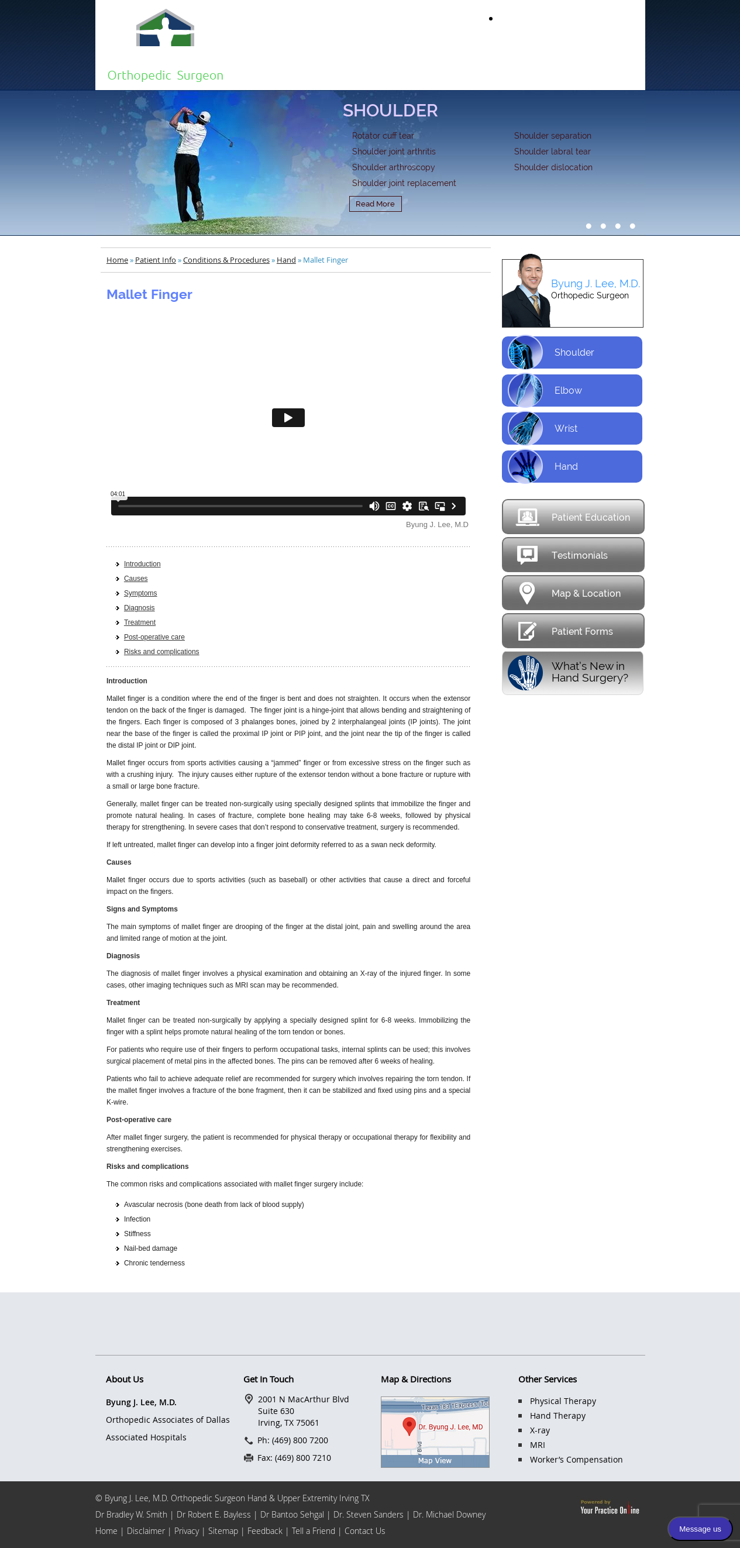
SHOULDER (390, 110)
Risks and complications (161, 652)
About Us (342, 72)
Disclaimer (147, 1530)
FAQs (550, 72)
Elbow (545, 390)
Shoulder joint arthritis (394, 151)
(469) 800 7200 (603, 41)
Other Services (547, 1379)
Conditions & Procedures (226, 259)
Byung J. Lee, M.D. (595, 283)
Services (488, 72)
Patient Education (572, 516)
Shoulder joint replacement (404, 183)
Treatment (140, 622)
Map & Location (568, 593)
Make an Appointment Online (573, 18)
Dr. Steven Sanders (368, 1514)
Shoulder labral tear (552, 151)
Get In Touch (268, 1379)
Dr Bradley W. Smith (131, 1514)
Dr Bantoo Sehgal (292, 1514)
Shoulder (551, 352)
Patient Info (418, 72)
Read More (375, 203)
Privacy (186, 1530)
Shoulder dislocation (553, 167)
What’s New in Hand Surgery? (590, 671)
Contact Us (365, 1530)
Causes (136, 579)
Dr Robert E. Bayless (214, 1514)
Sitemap (223, 1530)
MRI (537, 1444)
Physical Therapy (563, 1400)
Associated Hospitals (146, 1437)
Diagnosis (139, 608)
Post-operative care (154, 637)
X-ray (540, 1430)
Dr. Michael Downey (449, 1514)
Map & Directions (416, 1379)
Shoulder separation (552, 135)
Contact (613, 72)
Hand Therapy (558, 1415)
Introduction (142, 564)
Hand (286, 259)
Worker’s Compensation (576, 1459)
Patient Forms (564, 631)
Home (273, 72)
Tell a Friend (315, 1530)
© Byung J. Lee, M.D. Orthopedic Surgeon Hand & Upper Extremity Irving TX (232, 1498)
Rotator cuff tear (383, 135)
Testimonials (561, 554)
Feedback (265, 1530)
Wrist (542, 428)
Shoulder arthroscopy (393, 167)
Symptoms (140, 593)
